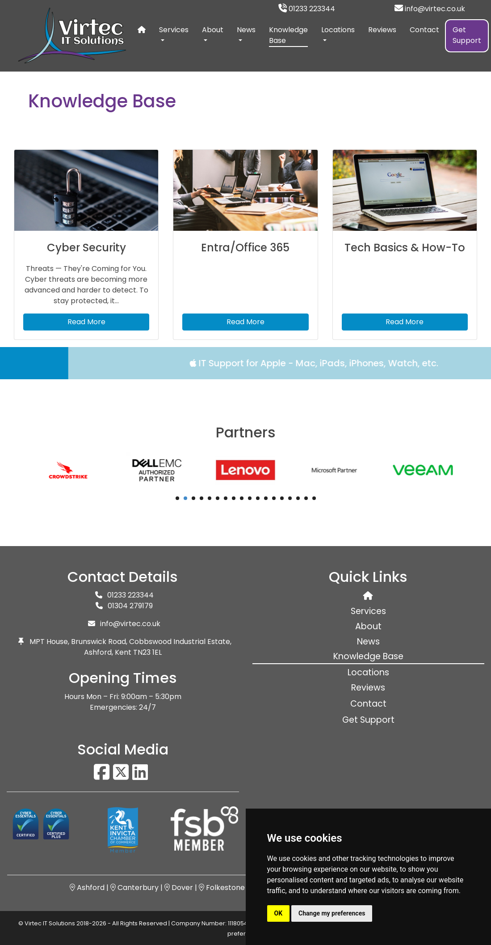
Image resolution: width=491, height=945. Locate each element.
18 (314, 498)
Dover (178, 887)
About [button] (212, 30)
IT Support (232, 363)
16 (298, 498)
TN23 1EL (147, 652)
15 (290, 498)
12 (266, 498)
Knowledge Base (288, 36)
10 (250, 498)
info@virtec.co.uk (429, 9)
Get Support (467, 35)
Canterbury (134, 887)
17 (306, 498)
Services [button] (174, 30)
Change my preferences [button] (331, 913)
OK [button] (278, 913)
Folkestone (222, 887)
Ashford (87, 887)
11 (258, 498)
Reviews (382, 30)
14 (282, 498)
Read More (86, 322)
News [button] (246, 30)
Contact (424, 30)
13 (274, 498)
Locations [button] (338, 30)
